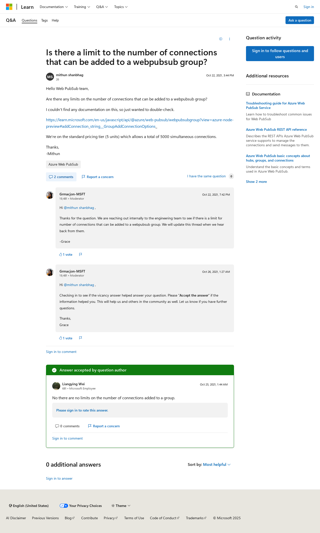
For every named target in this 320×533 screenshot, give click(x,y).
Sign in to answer (59, 478)
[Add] (220, 39)
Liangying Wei (73, 383)
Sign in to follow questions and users (280, 53)
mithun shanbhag (69, 74)
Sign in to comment (61, 351)
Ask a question (299, 20)
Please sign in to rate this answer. (82, 410)
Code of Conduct (163, 517)
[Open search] (297, 6)
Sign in (309, 6)
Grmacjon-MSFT (72, 194)
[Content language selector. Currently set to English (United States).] (29, 506)
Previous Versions (45, 517)
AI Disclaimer (16, 517)
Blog (68, 517)
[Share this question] (229, 39)
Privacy (109, 517)
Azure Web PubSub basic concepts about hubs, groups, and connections (278, 158)
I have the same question (206, 176)
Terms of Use (134, 517)
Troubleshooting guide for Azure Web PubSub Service (275, 105)
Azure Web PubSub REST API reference (276, 129)
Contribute (89, 517)
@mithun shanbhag (79, 207)
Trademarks (195, 517)
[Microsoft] (9, 7)
